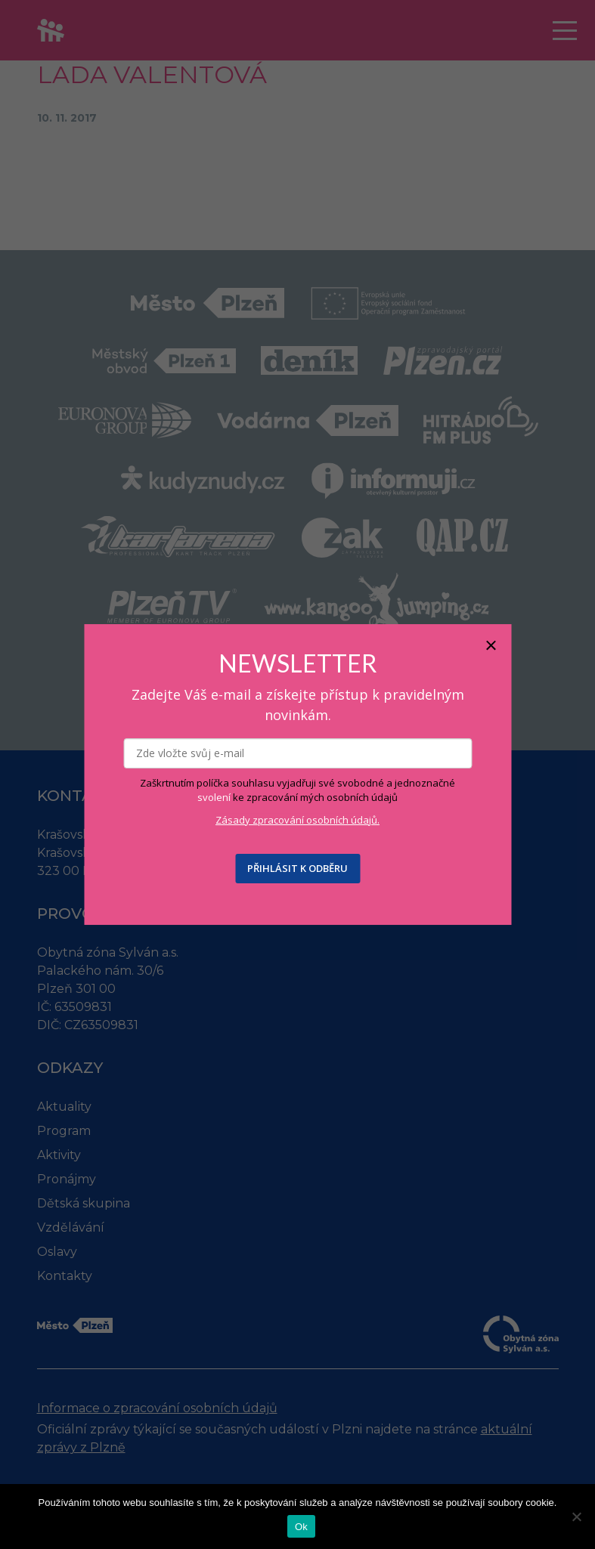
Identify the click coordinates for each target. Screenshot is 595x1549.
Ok (301, 1526)
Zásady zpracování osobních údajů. (297, 820)
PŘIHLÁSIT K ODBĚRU (297, 868)
